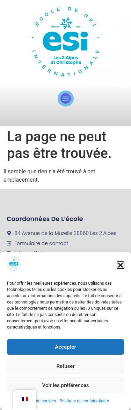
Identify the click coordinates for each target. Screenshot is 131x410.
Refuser (65, 366)
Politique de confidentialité (84, 401)
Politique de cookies (37, 401)
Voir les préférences (65, 385)
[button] (120, 265)
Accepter (65, 347)
